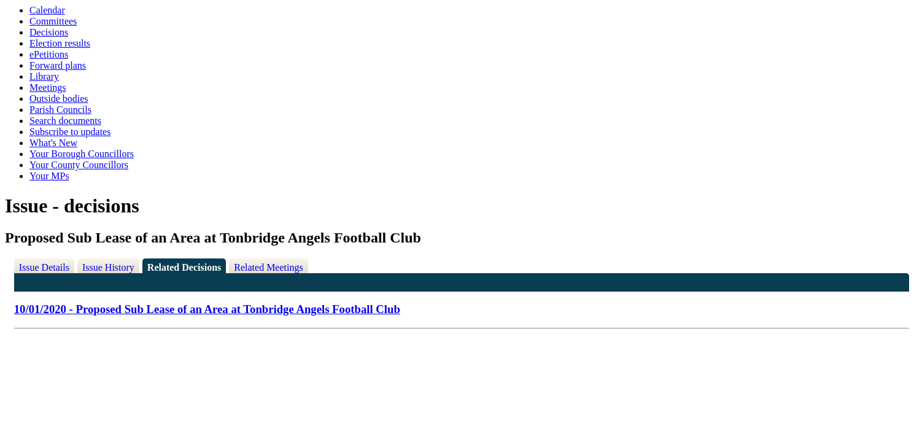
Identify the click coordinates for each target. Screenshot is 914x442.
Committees (53, 21)
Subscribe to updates (69, 131)
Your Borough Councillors (81, 154)
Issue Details (44, 267)
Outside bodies (58, 98)
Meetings (47, 87)
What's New (53, 143)
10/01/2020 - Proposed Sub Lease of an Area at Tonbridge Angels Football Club (207, 309)
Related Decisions (184, 267)
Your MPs (49, 176)
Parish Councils (60, 109)
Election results (59, 43)
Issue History (108, 267)
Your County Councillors (78, 165)
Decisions (48, 32)
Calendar (47, 10)
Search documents (65, 120)
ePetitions (48, 54)
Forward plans (57, 65)
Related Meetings (268, 267)
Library (44, 76)
